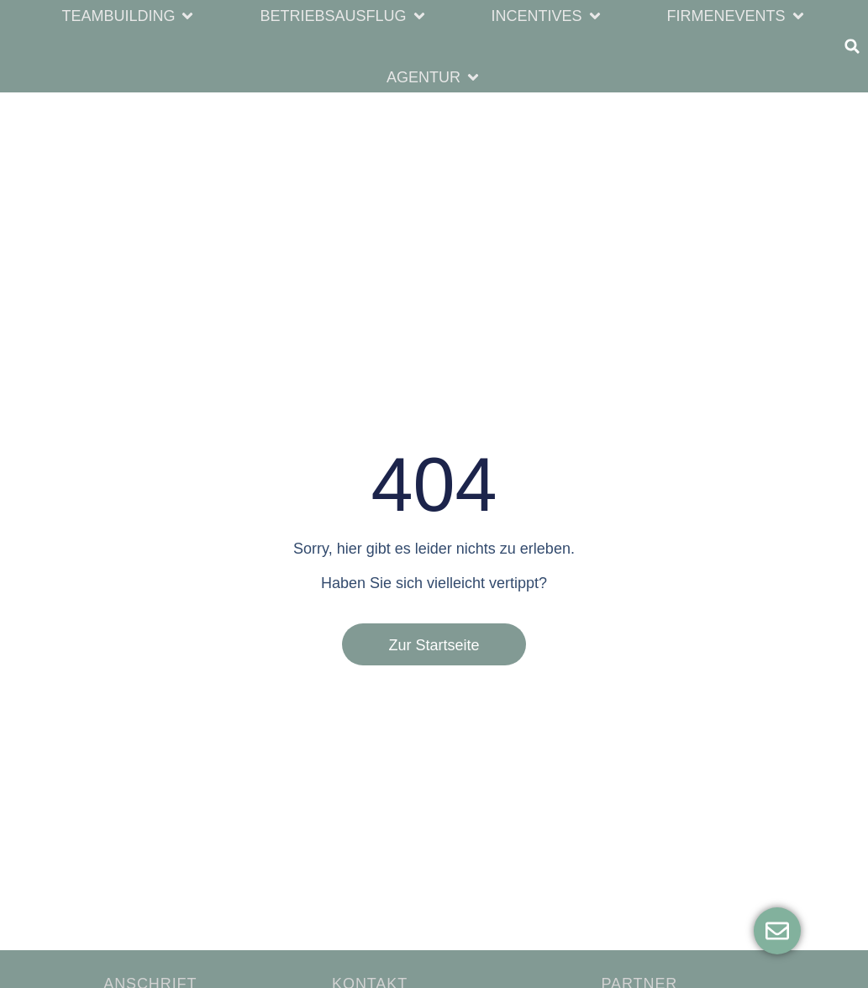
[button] (129, 15)
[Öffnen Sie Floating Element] (777, 930)
